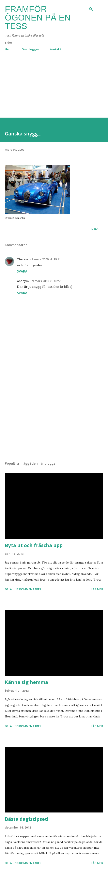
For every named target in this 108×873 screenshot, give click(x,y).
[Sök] (91, 7)
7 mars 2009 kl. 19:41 (46, 259)
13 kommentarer (28, 726)
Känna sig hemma (26, 682)
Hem (8, 49)
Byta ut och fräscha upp (34, 545)
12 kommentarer (28, 589)
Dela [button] (94, 228)
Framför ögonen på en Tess (38, 17)
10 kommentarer (28, 863)
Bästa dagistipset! (26, 819)
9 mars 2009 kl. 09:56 (46, 281)
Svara (22, 271)
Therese (22, 259)
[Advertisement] (54, 89)
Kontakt (55, 49)
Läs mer (97, 589)
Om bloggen (30, 49)
